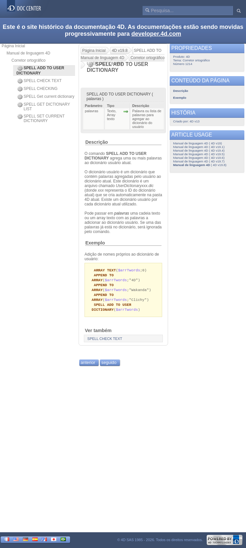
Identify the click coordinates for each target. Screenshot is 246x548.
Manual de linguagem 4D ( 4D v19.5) (199, 154)
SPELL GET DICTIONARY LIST (43, 106)
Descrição (96, 142)
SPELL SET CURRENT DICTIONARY (41, 118)
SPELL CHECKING (37, 89)
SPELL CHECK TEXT (39, 81)
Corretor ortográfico (28, 60)
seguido (108, 365)
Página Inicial (13, 46)
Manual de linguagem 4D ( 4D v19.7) (199, 161)
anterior (88, 365)
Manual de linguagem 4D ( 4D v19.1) (199, 147)
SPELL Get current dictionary (45, 96)
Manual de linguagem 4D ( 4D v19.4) (199, 150)
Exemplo (95, 242)
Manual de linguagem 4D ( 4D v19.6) (199, 157)
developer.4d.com (156, 34)
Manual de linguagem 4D (28, 53)
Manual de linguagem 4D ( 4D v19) (197, 143)
